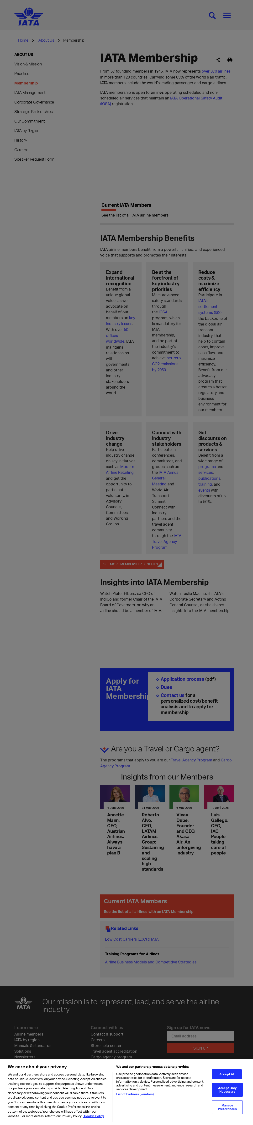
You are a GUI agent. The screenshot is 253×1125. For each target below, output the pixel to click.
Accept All (226, 1074)
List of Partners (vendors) (135, 1094)
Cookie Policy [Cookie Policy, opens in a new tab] (93, 1116)
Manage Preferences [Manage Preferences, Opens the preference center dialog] (227, 1107)
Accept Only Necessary (227, 1090)
